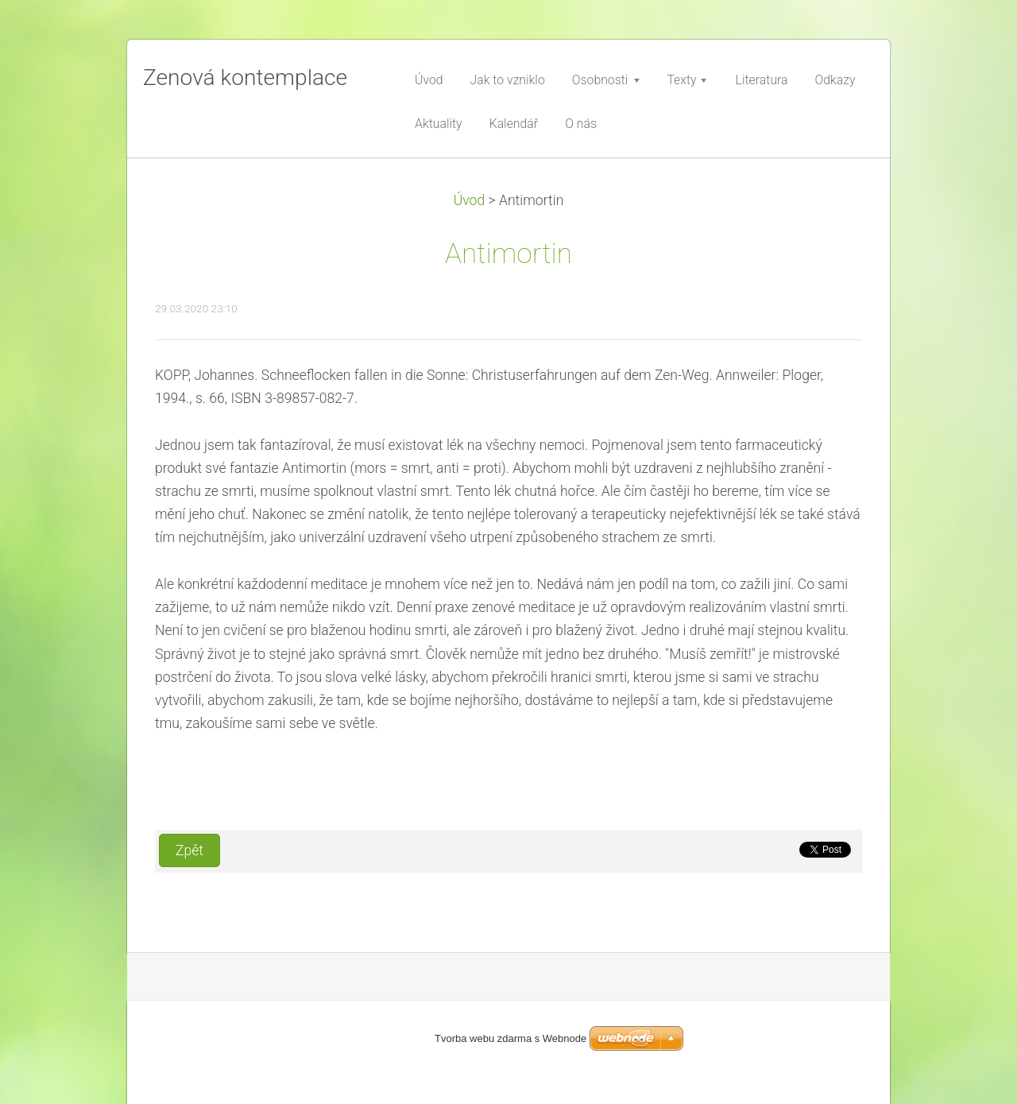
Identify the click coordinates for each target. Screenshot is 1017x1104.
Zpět (189, 850)
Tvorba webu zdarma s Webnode (510, 1038)
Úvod (469, 200)
